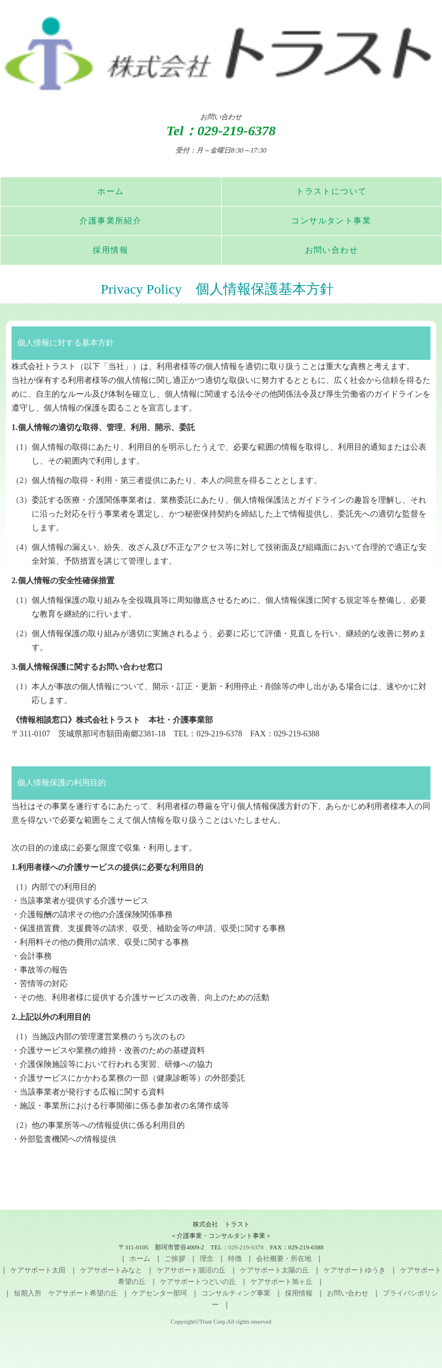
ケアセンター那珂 (159, 1293)
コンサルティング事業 (235, 1293)
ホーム (110, 191)
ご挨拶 (175, 1259)
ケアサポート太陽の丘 (274, 1270)
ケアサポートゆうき (354, 1270)
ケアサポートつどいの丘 (198, 1282)
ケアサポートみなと (111, 1270)
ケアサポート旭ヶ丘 (281, 1282)
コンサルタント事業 (331, 220)
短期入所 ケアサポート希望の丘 (65, 1293)
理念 (207, 1259)
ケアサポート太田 (38, 1270)
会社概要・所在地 (283, 1259)
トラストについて (331, 191)
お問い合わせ (331, 250)
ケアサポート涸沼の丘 (191, 1270)
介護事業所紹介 (110, 220)
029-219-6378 (236, 130)
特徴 (235, 1259)
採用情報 (110, 250)
